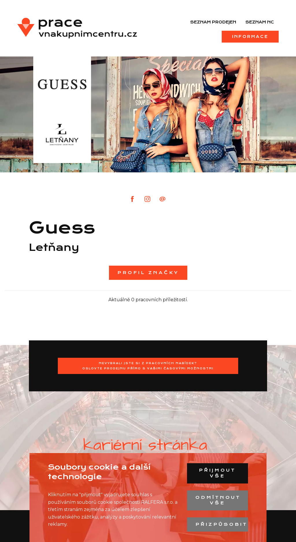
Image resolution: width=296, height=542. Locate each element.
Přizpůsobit (221, 524)
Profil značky (148, 272)
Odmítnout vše (218, 500)
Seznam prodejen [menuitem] (213, 22)
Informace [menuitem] (250, 36)
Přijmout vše (217, 473)
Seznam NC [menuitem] (259, 22)
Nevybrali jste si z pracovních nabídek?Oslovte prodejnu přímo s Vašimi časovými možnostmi (148, 366)
